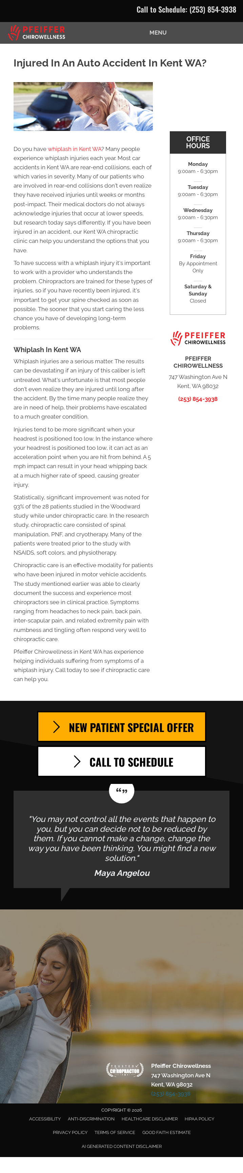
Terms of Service (115, 1132)
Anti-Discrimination (91, 1118)
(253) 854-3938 (212, 9)
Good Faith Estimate (166, 1132)
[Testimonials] (121, 839)
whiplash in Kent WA (74, 149)
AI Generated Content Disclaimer (122, 1146)
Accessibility (45, 1118)
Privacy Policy (70, 1132)
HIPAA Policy (199, 1118)
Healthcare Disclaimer (150, 1118)
